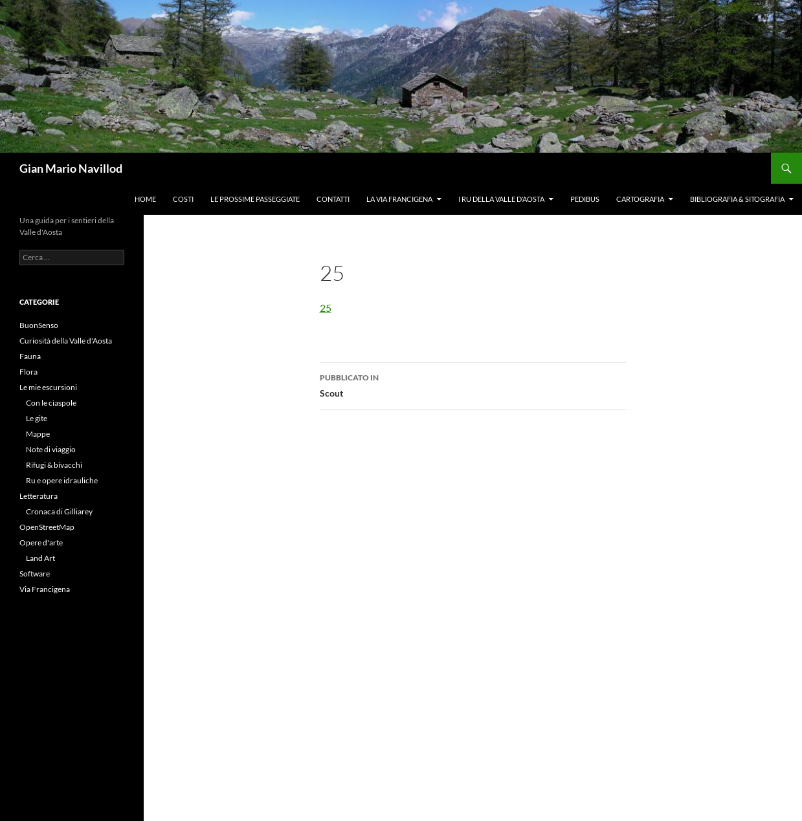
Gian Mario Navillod (70, 168)
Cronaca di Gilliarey (59, 511)
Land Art (40, 558)
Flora (28, 372)
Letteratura (38, 496)
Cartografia (640, 199)
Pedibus (584, 199)
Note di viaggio (51, 449)
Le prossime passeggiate (255, 199)
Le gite (36, 418)
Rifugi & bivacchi (54, 465)
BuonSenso (38, 325)
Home (145, 199)
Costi (183, 199)
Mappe (38, 434)
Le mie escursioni (48, 387)
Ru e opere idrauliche (62, 480)
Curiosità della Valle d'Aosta (65, 340)
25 (325, 307)
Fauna (30, 356)
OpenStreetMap (46, 527)
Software (34, 573)
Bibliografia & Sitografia (737, 199)
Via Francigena (44, 589)
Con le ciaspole (51, 403)
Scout (473, 384)
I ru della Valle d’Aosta (501, 199)
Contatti (333, 199)
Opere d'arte (41, 542)
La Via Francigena (399, 199)
